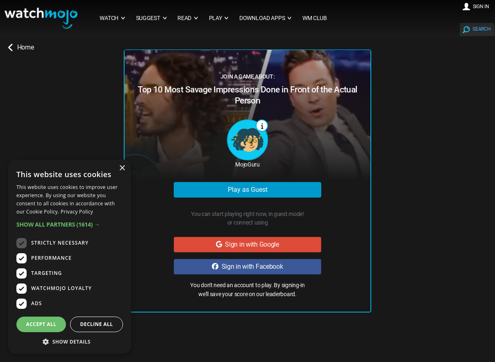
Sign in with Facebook (247, 266)
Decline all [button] (96, 324)
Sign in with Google (247, 244)
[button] (69, 224)
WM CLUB (314, 18)
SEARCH (481, 29)
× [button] (122, 168)
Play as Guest (248, 189)
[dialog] (69, 257)
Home (21, 47)
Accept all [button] (41, 324)
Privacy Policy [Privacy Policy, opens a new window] (77, 211)
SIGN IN (481, 6)
